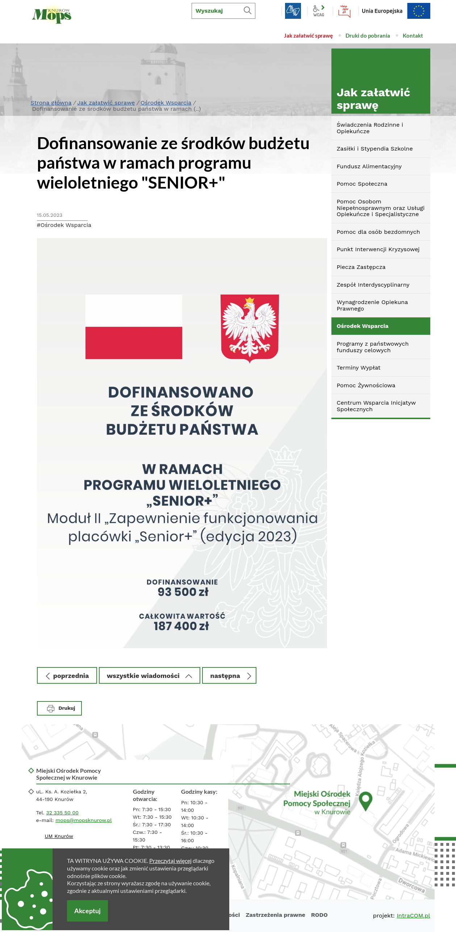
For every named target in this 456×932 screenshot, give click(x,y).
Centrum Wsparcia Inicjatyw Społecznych (376, 406)
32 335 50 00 (62, 812)
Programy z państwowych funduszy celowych (373, 347)
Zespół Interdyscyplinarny (373, 284)
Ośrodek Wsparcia (166, 103)
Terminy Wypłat (359, 367)
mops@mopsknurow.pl (83, 820)
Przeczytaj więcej (170, 860)
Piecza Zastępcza (361, 266)
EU (396, 11)
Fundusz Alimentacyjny (369, 166)
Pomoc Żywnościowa (366, 385)
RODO (319, 914)
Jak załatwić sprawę (106, 103)
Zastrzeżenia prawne (275, 914)
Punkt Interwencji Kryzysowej (378, 249)
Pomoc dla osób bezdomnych (378, 231)
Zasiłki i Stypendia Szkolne (375, 148)
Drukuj (61, 708)
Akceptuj (87, 911)
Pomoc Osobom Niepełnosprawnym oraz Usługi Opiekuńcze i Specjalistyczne (381, 208)
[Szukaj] (247, 11)
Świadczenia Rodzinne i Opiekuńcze (370, 128)
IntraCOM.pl (413, 915)
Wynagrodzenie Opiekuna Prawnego (372, 305)
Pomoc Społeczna (362, 183)
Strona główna (51, 103)
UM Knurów (59, 836)
